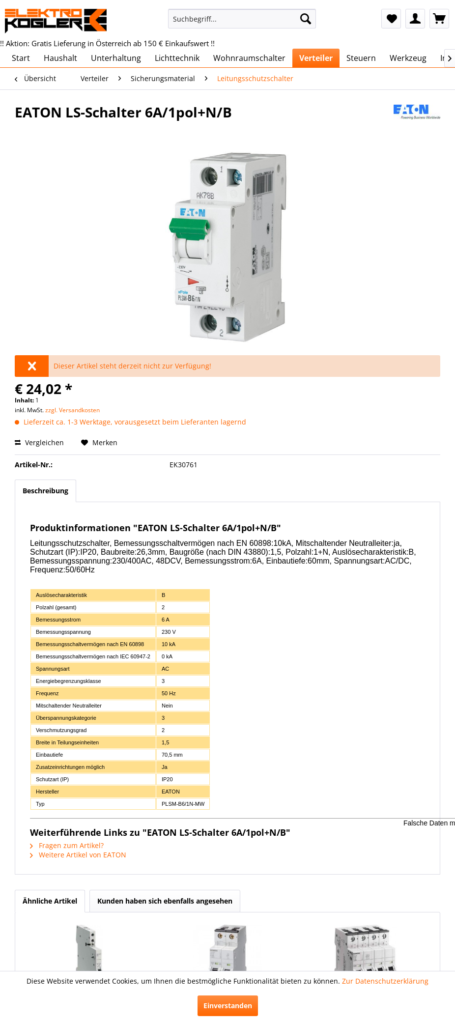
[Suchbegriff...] (242, 18)
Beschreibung (45, 490)
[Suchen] (305, 18)
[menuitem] (242, 18)
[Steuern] (361, 58)
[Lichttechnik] (177, 58)
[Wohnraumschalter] (249, 58)
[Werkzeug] (408, 58)
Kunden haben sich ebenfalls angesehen (164, 901)
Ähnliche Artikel (50, 901)
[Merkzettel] (391, 18)
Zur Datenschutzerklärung (385, 981)
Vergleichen (39, 442)
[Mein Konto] (415, 18)
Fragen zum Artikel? (67, 845)
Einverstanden (227, 1005)
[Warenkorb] (439, 18)
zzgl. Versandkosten (72, 410)
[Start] (21, 58)
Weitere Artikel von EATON (78, 854)
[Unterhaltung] (116, 58)
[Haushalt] (60, 58)
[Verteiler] (316, 58)
